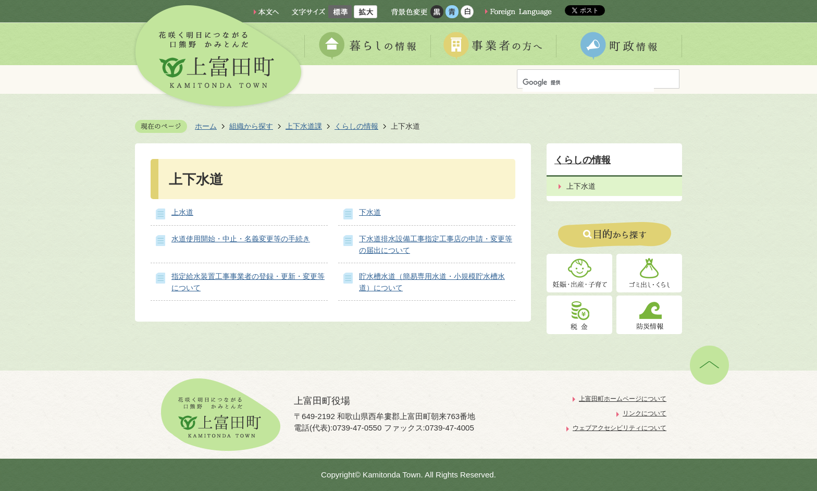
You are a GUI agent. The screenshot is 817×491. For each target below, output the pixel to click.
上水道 (182, 212)
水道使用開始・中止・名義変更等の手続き (240, 239)
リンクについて (644, 413)
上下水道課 (304, 126)
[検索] (588, 82)
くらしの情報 (356, 126)
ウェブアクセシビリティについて (619, 428)
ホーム (206, 126)
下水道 (370, 212)
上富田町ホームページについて (622, 398)
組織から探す (251, 126)
